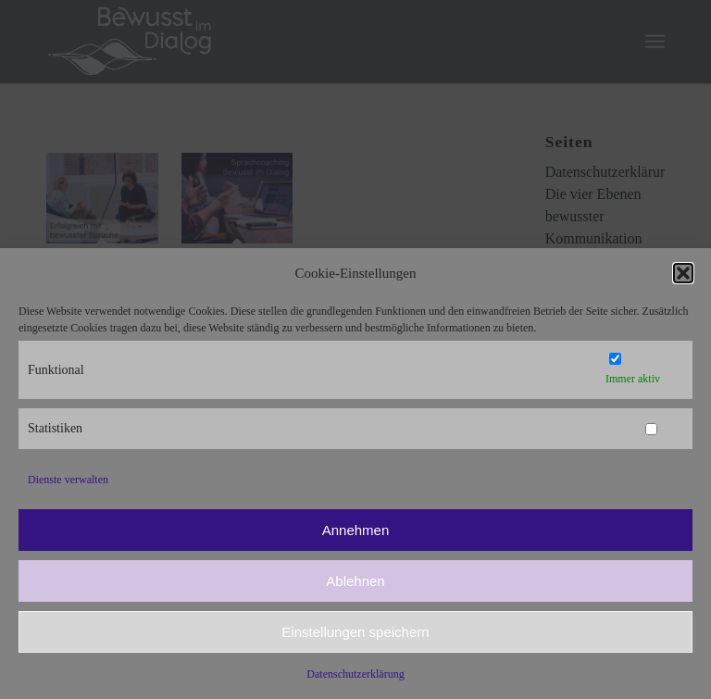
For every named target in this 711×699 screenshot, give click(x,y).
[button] (683, 273)
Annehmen (356, 530)
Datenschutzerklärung (355, 674)
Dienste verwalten (68, 479)
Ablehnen (355, 581)
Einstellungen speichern (355, 632)
